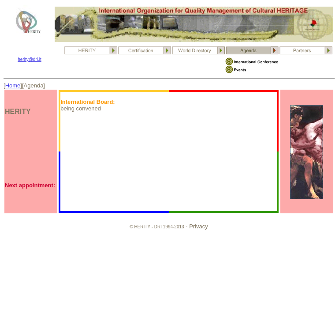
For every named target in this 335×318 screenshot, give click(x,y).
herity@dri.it (29, 59)
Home (13, 85)
